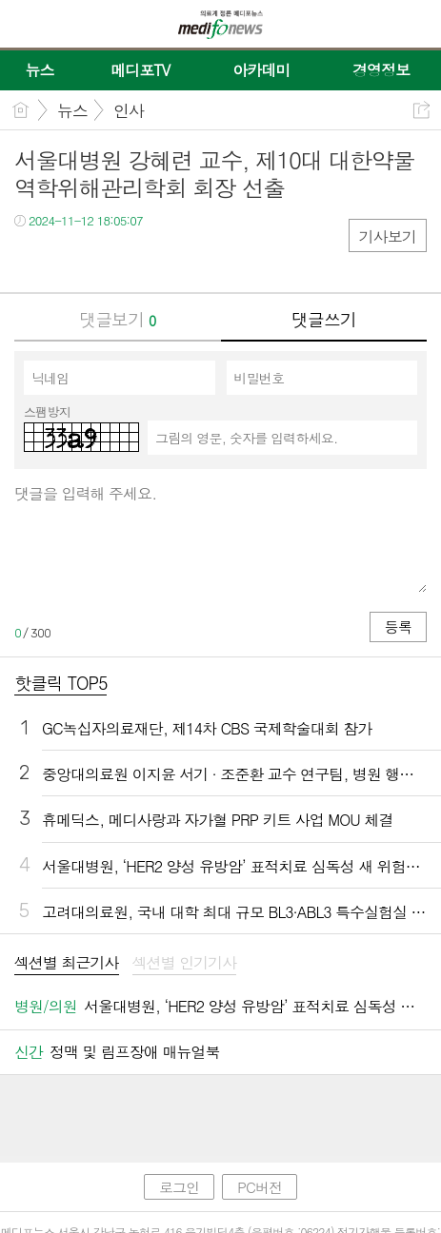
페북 (31, 259)
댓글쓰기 (323, 319)
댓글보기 (117, 319)
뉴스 (72, 110)
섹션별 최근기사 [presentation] (66, 963)
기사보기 (387, 236)
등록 (398, 626)
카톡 (107, 259)
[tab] (67, 964)
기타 (145, 259)
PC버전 (259, 1187)
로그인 (179, 1187)
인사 (128, 110)
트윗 (69, 259)
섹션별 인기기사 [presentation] (184, 963)
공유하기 (421, 110)
